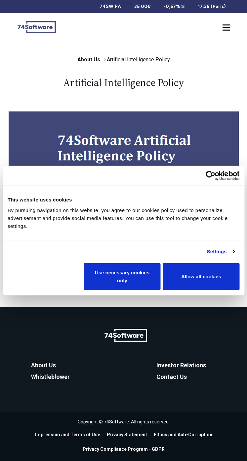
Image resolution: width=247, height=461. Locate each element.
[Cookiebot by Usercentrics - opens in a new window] (210, 176)
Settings (217, 251)
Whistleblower (50, 376)
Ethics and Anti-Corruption (183, 434)
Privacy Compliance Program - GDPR (124, 449)
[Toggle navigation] (226, 26)
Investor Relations (181, 365)
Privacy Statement (127, 434)
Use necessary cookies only (122, 276)
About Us (88, 59)
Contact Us (171, 376)
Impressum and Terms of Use (67, 434)
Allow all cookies (201, 276)
